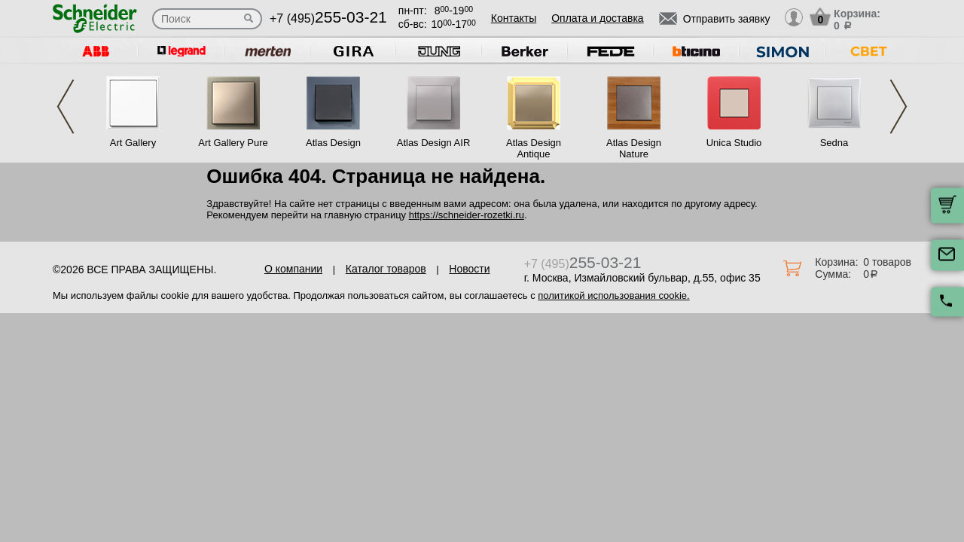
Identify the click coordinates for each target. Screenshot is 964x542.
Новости (469, 269)
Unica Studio (734, 142)
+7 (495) (328, 18)
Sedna (834, 142)
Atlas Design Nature (633, 148)
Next (898, 106)
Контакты (513, 18)
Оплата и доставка (597, 18)
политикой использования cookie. (613, 295)
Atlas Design (333, 142)
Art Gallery (133, 142)
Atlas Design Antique (533, 148)
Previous (65, 106)
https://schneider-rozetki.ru (466, 215)
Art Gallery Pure (232, 142)
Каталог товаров (386, 269)
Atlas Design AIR (434, 142)
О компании (293, 269)
